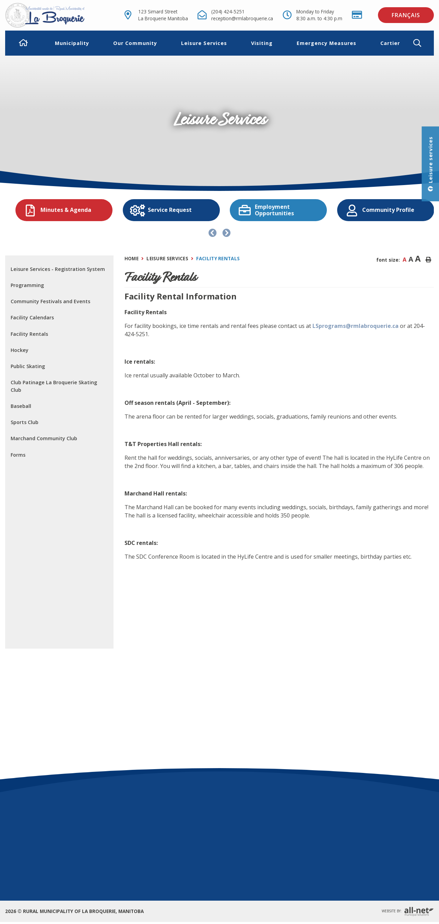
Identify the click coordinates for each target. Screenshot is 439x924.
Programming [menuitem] (27, 285)
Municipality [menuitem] (72, 43)
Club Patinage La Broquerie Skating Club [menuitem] (54, 386)
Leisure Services (167, 258)
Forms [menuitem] (18, 455)
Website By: (408, 911)
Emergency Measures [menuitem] (326, 43)
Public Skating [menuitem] (28, 366)
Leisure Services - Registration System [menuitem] (58, 269)
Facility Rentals (218, 258)
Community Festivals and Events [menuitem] (50, 301)
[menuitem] (23, 43)
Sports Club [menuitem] (24, 422)
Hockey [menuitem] (19, 350)
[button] (422, 43)
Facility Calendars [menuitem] (32, 317)
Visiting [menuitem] (262, 43)
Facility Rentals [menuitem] (29, 334)
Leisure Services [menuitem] (204, 43)
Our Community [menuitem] (135, 43)
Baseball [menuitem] (21, 406)
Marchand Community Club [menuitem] (44, 438)
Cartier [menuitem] (390, 43)
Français (406, 15)
